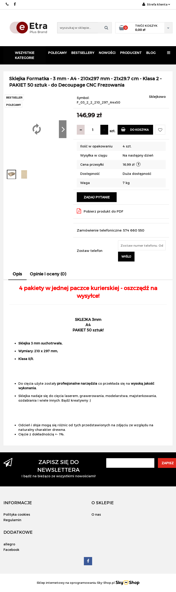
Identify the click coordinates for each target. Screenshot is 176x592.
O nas (96, 514)
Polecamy (57, 53)
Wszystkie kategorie (24, 55)
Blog (151, 53)
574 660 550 (7, 4)
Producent (131, 53)
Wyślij (126, 256)
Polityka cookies (16, 514)
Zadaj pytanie (97, 197)
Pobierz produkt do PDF (100, 210)
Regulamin (12, 520)
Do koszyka (135, 129)
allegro (9, 544)
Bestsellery (82, 53)
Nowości (107, 53)
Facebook (11, 550)
